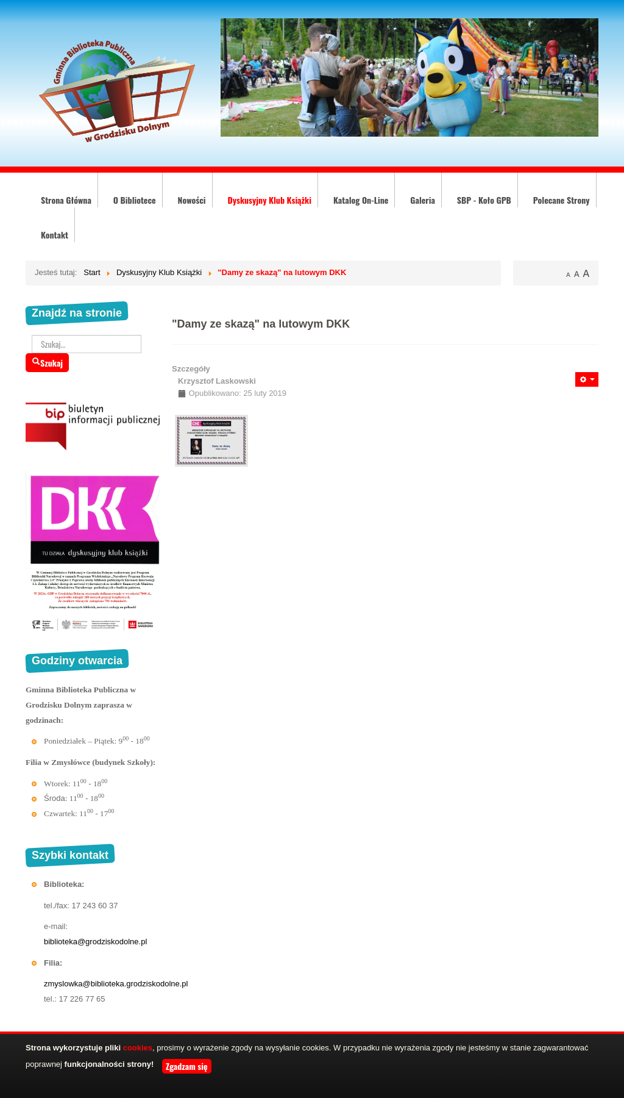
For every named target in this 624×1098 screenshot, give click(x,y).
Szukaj (47, 362)
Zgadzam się (187, 1066)
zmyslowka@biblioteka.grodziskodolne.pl (116, 983)
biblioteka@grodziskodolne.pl (95, 941)
